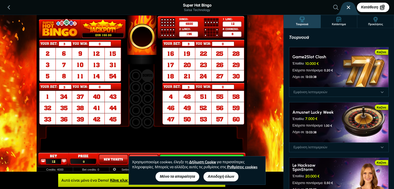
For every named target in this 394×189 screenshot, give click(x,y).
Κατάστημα (339, 21)
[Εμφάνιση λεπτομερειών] (382, 92)
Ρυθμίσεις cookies (242, 167)
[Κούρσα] (348, 7)
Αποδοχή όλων (221, 176)
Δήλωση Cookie (202, 162)
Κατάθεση (373, 7)
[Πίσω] (9, 7)
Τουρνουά (302, 21)
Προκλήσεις (375, 21)
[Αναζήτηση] (336, 7)
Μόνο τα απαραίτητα (177, 176)
